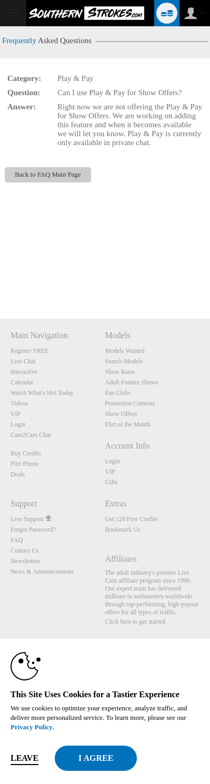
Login (18, 424)
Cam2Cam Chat (31, 435)
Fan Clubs (118, 392)
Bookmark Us (122, 529)
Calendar (22, 382)
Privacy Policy (32, 727)
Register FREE (29, 350)
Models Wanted (124, 350)
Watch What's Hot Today (42, 392)
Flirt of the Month (127, 424)
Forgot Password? (33, 529)
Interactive (24, 371)
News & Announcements (42, 571)
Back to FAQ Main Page (48, 174)
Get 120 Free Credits (131, 519)
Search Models (124, 361)
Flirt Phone (25, 463)
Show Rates (120, 371)
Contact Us (25, 550)
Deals (18, 474)
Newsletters (26, 561)
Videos (19, 403)
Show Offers (121, 414)
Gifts (111, 482)
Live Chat (23, 361)
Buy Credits (26, 453)
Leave (24, 758)
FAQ (17, 540)
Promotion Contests (130, 403)
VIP (16, 414)
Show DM (0, 279)
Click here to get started (135, 621)
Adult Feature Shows (131, 382)
